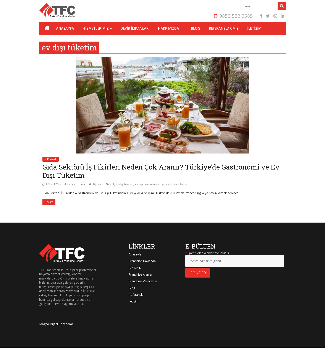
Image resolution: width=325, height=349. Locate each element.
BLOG (195, 28)
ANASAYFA (65, 28)
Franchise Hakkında (142, 261)
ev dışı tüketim (124, 184)
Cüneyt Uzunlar (76, 184)
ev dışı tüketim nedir (147, 184)
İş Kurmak (51, 159)
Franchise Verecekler (143, 281)
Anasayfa (135, 254)
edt (112, 184)
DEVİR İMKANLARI (135, 28)
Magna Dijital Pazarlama (56, 324)
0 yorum (96, 184)
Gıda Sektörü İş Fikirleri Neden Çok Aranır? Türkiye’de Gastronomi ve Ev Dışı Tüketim (161, 171)
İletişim (134, 301)
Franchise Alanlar (140, 274)
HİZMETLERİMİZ (96, 28)
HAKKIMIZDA (168, 28)
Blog (132, 288)
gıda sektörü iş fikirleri (175, 184)
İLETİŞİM (254, 28)
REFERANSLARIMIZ (224, 28)
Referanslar (137, 294)
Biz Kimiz (135, 268)
